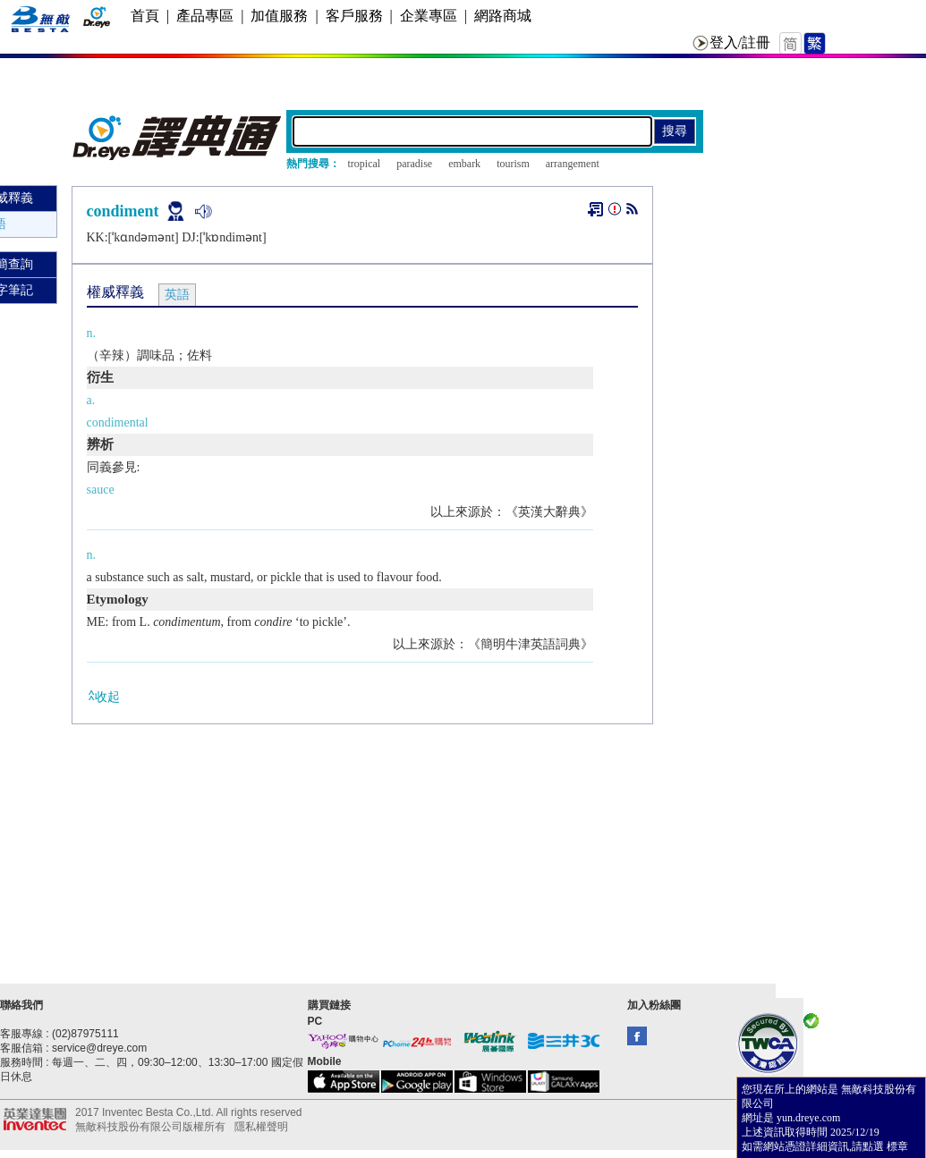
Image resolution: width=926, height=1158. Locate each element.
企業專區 (428, 15)
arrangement (572, 163)
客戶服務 (354, 15)
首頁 (144, 15)
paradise (414, 163)
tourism (513, 163)
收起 (103, 696)
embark (464, 163)
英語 (177, 294)
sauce (101, 489)
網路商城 (503, 15)
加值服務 (279, 15)
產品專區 (205, 15)
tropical (364, 163)
